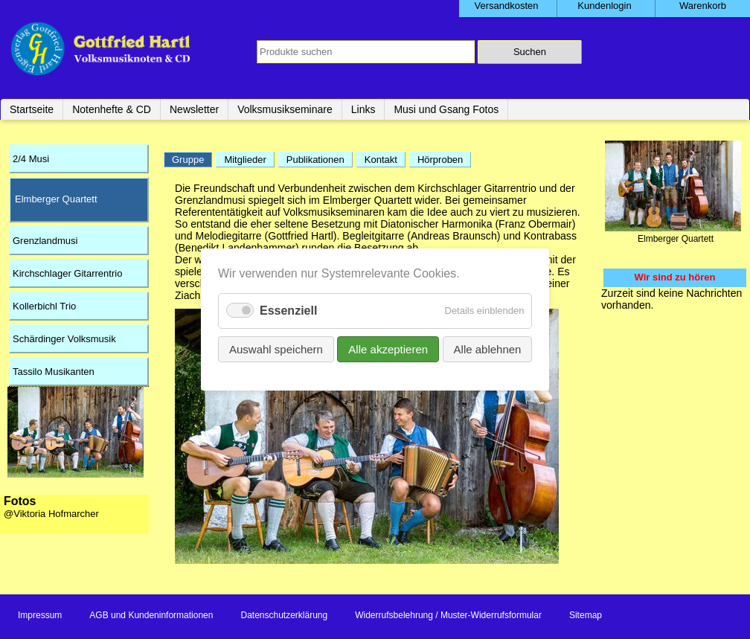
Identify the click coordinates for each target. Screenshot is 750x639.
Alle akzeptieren (388, 349)
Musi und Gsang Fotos (446, 109)
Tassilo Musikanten (53, 371)
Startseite (32, 109)
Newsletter (194, 109)
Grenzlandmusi (45, 240)
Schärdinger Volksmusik (64, 338)
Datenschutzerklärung (283, 615)
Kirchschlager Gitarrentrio (67, 273)
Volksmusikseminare (285, 109)
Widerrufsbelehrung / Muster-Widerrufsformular (448, 615)
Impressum (40, 615)
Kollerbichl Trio (44, 306)
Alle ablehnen (487, 349)
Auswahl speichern (276, 349)
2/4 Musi (31, 158)
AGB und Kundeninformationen (151, 615)
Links (363, 109)
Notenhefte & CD (111, 109)
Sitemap (585, 615)
